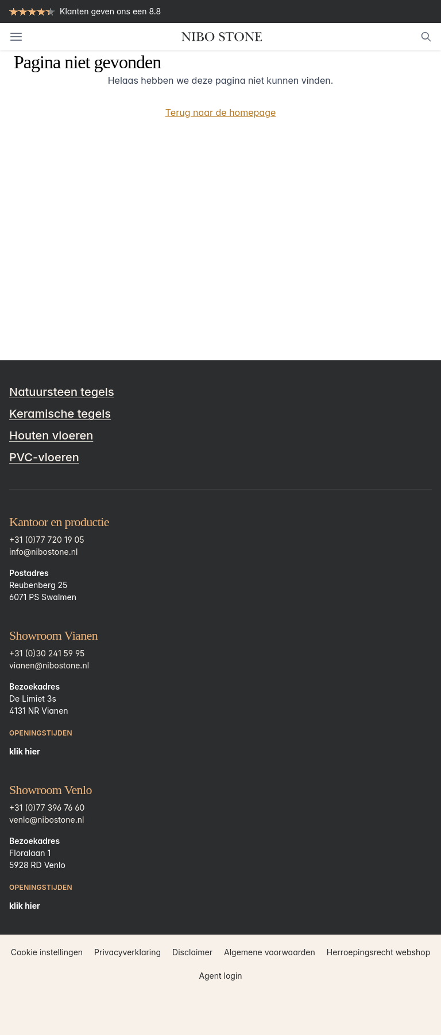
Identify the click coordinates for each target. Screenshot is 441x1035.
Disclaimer (192, 952)
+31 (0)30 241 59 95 (46, 653)
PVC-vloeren (44, 457)
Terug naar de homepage (220, 112)
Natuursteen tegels (61, 392)
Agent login (220, 975)
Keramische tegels (60, 414)
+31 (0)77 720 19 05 (46, 539)
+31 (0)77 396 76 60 (46, 807)
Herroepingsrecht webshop (378, 952)
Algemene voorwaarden (269, 952)
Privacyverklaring (127, 952)
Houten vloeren (51, 435)
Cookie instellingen (47, 952)
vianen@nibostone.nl (49, 665)
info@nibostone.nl (43, 552)
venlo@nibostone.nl (46, 819)
